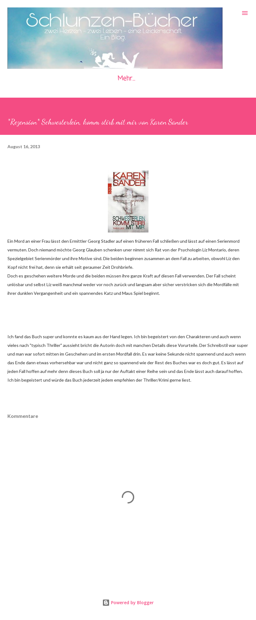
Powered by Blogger (128, 602)
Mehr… (126, 78)
